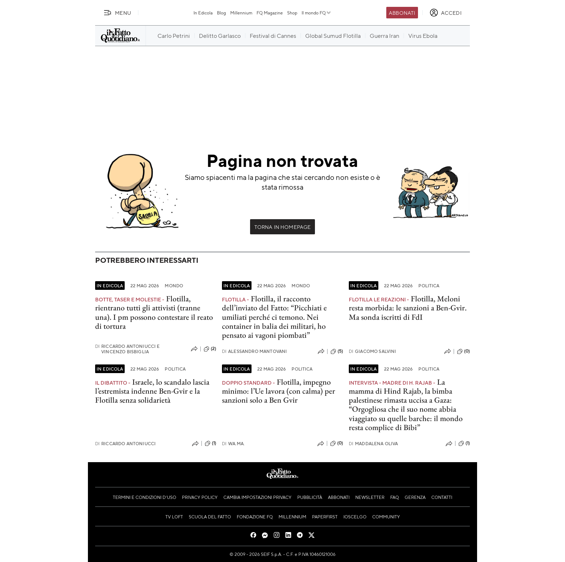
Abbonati (402, 12)
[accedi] (445, 12)
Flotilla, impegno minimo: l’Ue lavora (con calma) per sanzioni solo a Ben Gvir (278, 391)
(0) (463, 351)
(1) (210, 443)
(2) (210, 349)
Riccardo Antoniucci (125, 443)
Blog (221, 12)
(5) (336, 351)
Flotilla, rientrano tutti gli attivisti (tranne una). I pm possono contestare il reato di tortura (154, 312)
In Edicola (203, 12)
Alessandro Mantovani (254, 351)
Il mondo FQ (317, 13)
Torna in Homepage (282, 227)
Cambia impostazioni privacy (257, 497)
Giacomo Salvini (372, 351)
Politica (428, 285)
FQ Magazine (270, 12)
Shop (292, 12)
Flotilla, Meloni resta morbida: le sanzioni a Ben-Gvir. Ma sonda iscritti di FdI (408, 307)
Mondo (174, 285)
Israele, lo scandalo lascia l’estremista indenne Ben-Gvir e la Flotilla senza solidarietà (152, 391)
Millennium (241, 12)
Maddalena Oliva (373, 443)
